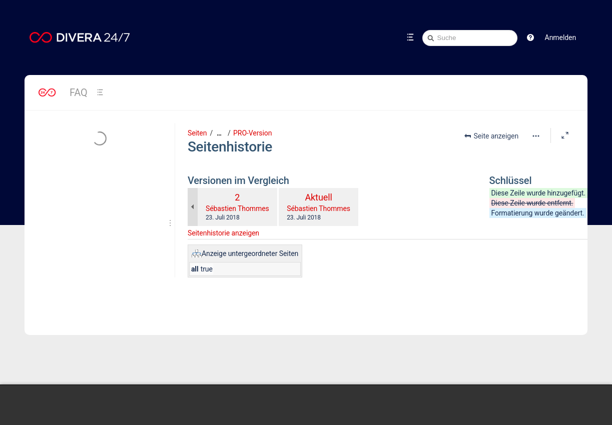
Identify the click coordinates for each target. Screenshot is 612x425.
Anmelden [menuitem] (560, 38)
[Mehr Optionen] (535, 136)
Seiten (197, 133)
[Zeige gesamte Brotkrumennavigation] (219, 133)
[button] (530, 37)
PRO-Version (252, 133)
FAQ (79, 92)
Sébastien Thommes (237, 208)
